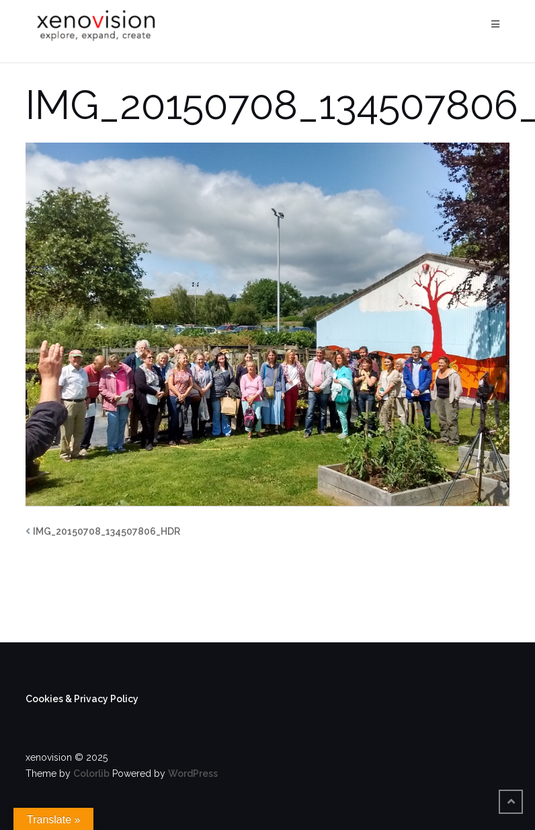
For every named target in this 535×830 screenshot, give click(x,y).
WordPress (193, 773)
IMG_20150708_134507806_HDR (106, 531)
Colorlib (91, 773)
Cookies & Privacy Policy (82, 698)
